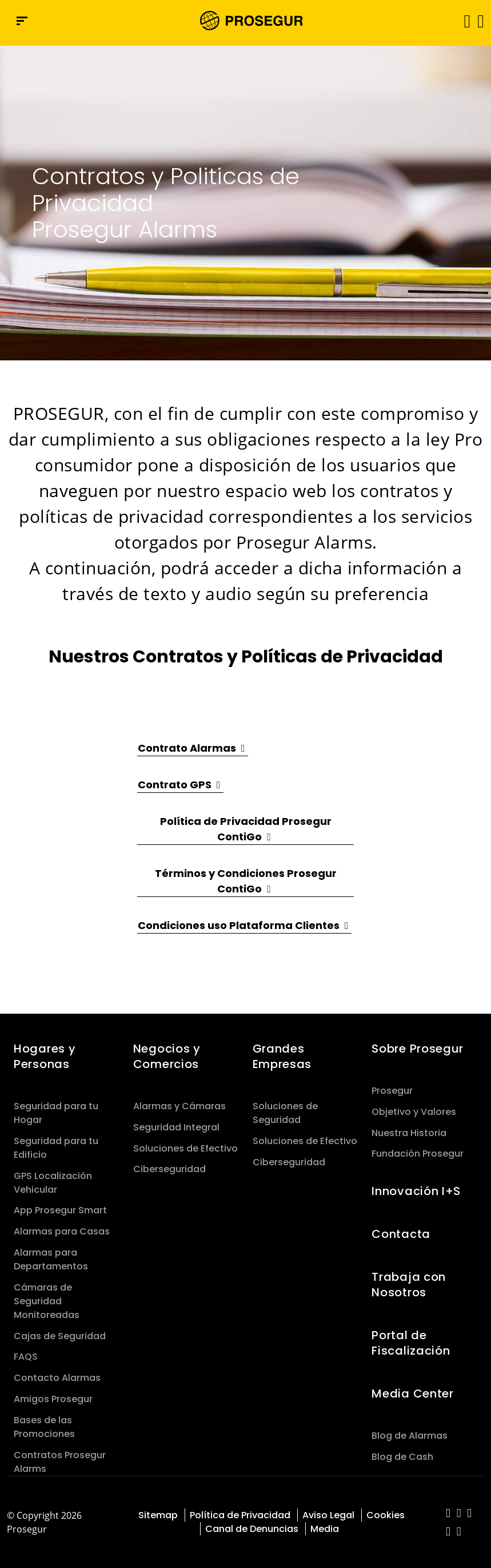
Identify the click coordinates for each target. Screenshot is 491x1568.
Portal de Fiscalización (411, 1343)
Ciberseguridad (169, 1169)
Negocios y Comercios (167, 1056)
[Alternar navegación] (463, 21)
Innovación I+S (416, 1191)
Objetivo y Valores (414, 1111)
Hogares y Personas (44, 1056)
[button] (480, 20)
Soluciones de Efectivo (185, 1148)
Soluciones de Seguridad (285, 1112)
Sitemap (158, 1515)
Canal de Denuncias (251, 1528)
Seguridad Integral (176, 1127)
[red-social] (448, 1514)
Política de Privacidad (240, 1515)
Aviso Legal (328, 1515)
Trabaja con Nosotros (409, 1284)
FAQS (26, 1356)
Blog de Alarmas (410, 1435)
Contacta (401, 1234)
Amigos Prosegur (53, 1399)
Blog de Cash (402, 1456)
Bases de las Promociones (44, 1427)
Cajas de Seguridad (60, 1336)
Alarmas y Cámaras (179, 1106)
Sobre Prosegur (418, 1049)
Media (324, 1528)
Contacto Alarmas (57, 1377)
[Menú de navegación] (22, 21)
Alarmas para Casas (62, 1231)
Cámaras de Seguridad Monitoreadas (46, 1301)
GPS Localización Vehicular (53, 1182)
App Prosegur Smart (60, 1210)
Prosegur (392, 1090)
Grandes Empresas (282, 1056)
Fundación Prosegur (418, 1153)
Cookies (385, 1515)
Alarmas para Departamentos (51, 1259)
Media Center (413, 1394)
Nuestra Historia (409, 1133)
